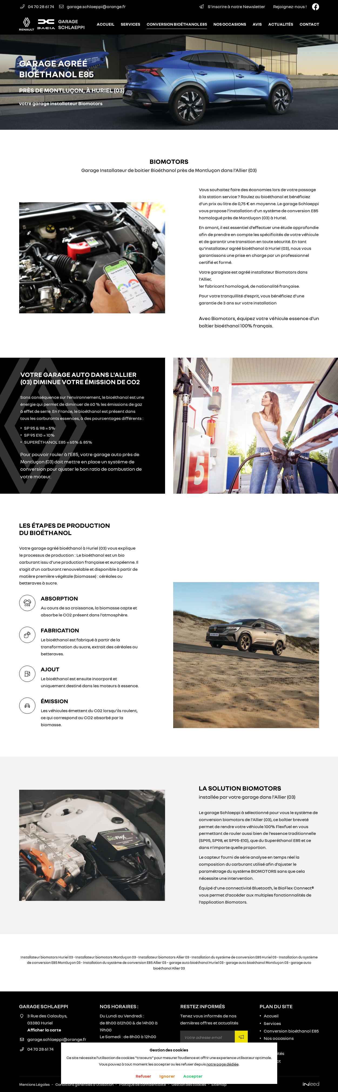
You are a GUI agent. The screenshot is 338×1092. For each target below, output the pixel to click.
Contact (309, 24)
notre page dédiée (222, 1064)
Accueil (105, 24)
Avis (257, 24)
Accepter (193, 1076)
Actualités (280, 24)
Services (130, 24)
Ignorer (167, 1076)
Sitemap (219, 1084)
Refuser (143, 1076)
